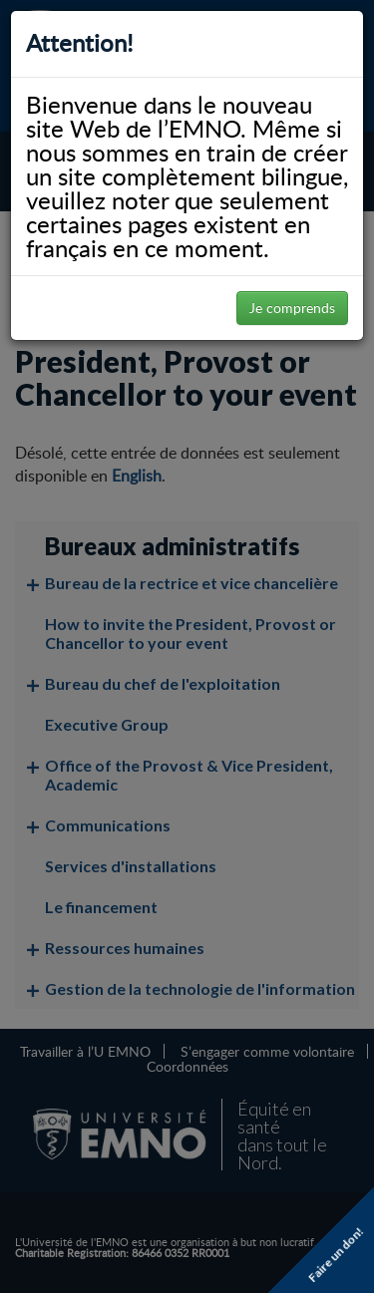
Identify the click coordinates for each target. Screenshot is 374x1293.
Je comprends (292, 307)
